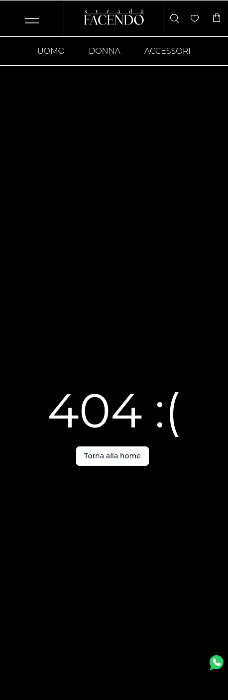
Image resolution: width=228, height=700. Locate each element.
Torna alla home (112, 455)
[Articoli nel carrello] (217, 18)
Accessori (167, 51)
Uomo (51, 51)
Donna (104, 51)
